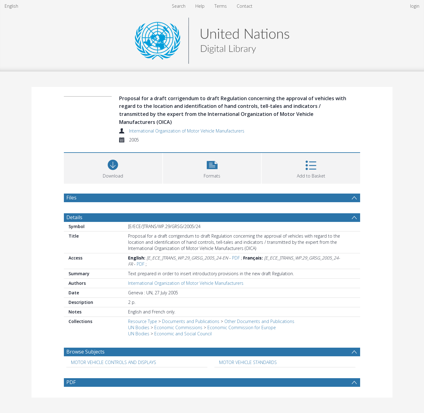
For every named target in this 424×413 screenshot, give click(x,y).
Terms (220, 6)
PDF (236, 258)
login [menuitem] (414, 6)
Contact (244, 6)
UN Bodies (138, 327)
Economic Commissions (178, 327)
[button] (212, 167)
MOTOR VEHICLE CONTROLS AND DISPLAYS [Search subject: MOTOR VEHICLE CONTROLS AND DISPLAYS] (113, 362)
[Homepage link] (212, 39)
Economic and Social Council (183, 334)
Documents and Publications (190, 321)
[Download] (113, 167)
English (11, 6)
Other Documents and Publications (259, 321)
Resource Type (142, 321)
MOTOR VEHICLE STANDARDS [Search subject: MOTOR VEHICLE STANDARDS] (248, 362)
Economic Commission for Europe (241, 327)
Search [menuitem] (178, 6)
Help (200, 6)
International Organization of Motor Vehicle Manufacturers (186, 131)
